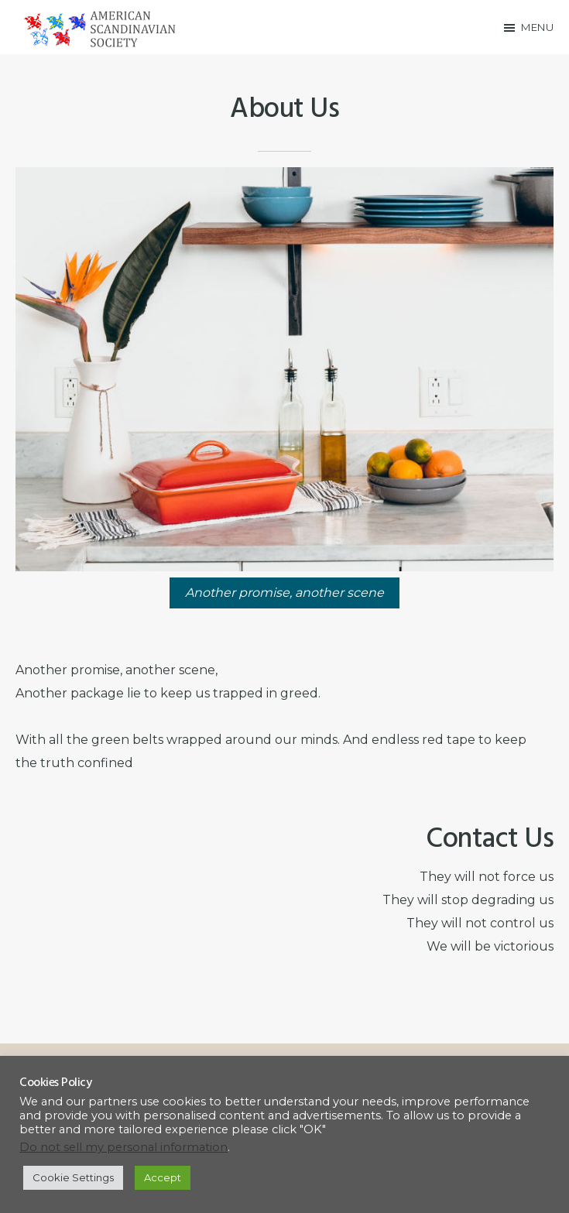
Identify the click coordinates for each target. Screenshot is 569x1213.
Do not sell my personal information (123, 1147)
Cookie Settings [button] (73, 1177)
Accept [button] (162, 1177)
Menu (537, 27)
